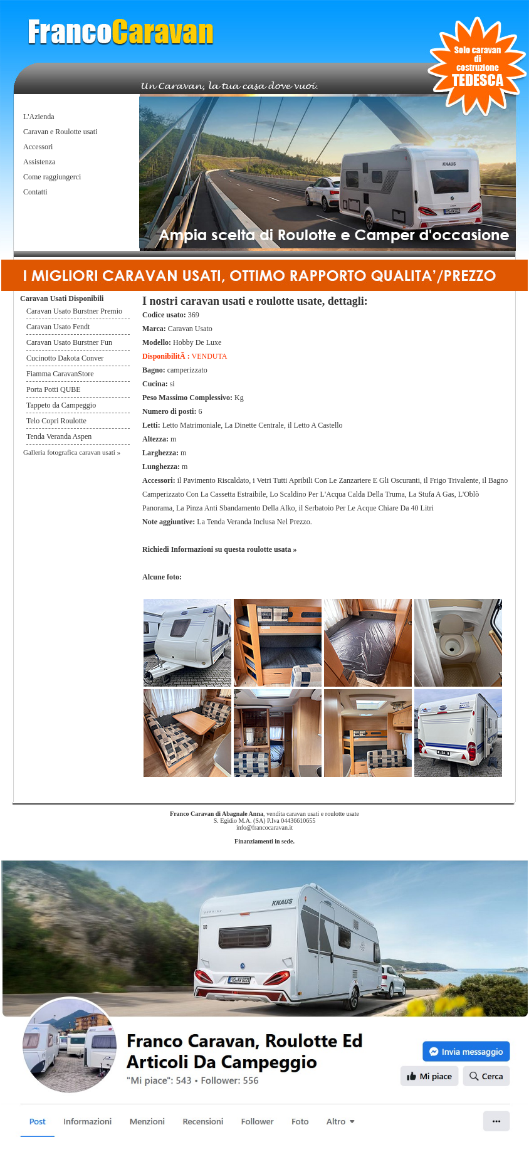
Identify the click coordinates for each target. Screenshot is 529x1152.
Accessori (38, 146)
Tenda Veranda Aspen (59, 436)
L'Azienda (38, 116)
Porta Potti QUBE (53, 389)
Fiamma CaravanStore (60, 373)
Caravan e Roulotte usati (60, 131)
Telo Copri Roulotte (57, 420)
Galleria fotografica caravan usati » (71, 452)
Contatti (35, 192)
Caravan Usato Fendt (58, 326)
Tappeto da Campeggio (61, 405)
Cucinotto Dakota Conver (64, 358)
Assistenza (39, 161)
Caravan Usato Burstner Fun (69, 342)
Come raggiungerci (52, 176)
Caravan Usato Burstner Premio (74, 311)
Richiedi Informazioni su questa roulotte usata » (219, 549)
